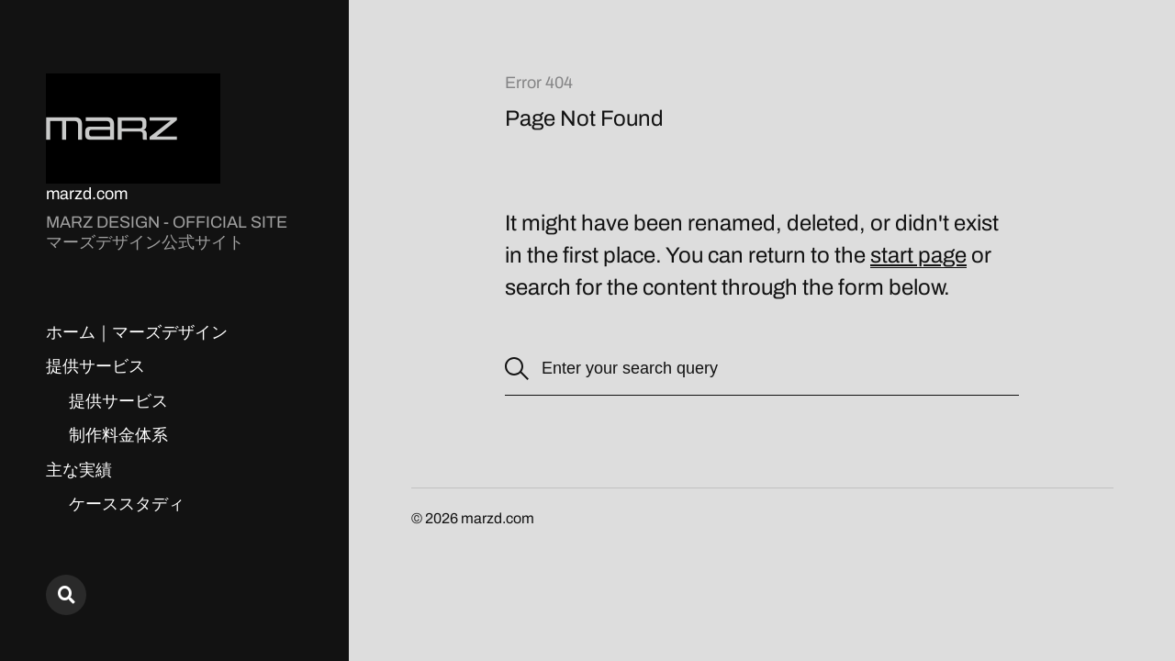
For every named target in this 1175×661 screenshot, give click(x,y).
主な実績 (79, 470)
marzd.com (87, 194)
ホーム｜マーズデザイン (137, 332)
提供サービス (95, 366)
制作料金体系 (118, 435)
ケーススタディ (127, 504)
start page (918, 255)
